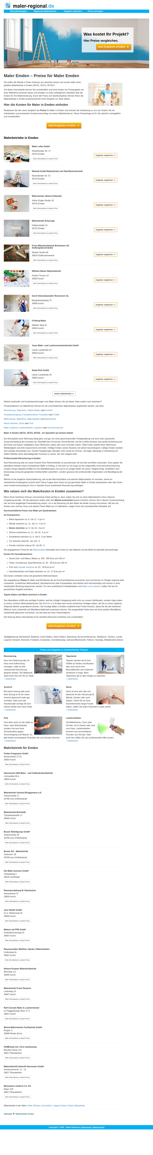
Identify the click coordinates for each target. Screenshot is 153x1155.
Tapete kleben (34, 410)
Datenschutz (98, 1127)
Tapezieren (21, 410)
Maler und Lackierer (91, 586)
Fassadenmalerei (30, 415)
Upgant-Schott (59, 1106)
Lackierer (38, 428)
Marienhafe (79, 1106)
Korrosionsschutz (55, 428)
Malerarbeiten (33, 419)
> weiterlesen (10, 679)
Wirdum (36, 1106)
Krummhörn (46, 1106)
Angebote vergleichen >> (106, 155)
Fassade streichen (26, 567)
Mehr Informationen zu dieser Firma (45, 159)
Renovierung (9, 410)
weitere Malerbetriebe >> (64, 394)
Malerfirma (21, 419)
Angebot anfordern (73, 11)
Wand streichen (11, 423)
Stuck (21, 423)
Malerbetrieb (50, 419)
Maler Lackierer (11, 428)
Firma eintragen (95, 11)
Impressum (86, 1127)
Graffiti (56, 415)
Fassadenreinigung (12, 415)
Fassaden (43, 415)
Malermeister (10, 419)
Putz (31, 423)
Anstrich (49, 410)
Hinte (29, 1106)
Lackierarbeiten (26, 428)
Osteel (70, 1106)
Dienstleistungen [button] (19, 11)
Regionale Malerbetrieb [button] (46, 11)
